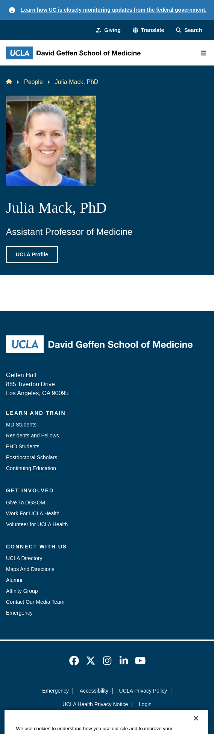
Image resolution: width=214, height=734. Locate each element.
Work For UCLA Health (32, 513)
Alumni (14, 580)
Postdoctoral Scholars (31, 457)
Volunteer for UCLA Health (37, 524)
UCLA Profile (32, 254)
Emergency (19, 613)
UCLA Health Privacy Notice (95, 704)
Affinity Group (22, 591)
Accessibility (94, 691)
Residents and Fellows (32, 435)
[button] (148, 30)
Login (145, 704)
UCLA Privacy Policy (143, 691)
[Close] (196, 725)
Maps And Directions (30, 569)
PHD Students (22, 446)
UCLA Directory (24, 558)
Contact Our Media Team (35, 602)
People (33, 82)
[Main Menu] (203, 53)
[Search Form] (189, 30)
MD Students (21, 425)
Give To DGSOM (25, 502)
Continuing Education (31, 468)
